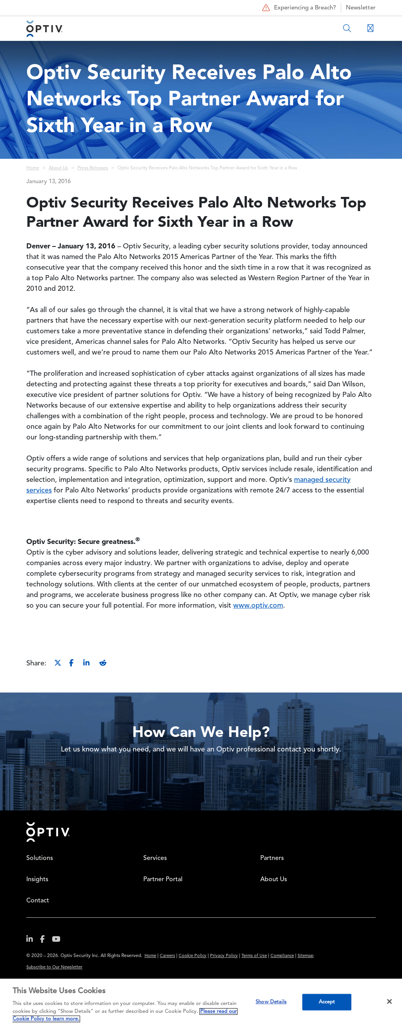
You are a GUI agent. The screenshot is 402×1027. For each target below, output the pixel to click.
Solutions (39, 858)
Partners (272, 858)
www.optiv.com (258, 605)
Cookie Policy (192, 956)
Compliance (282, 956)
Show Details (271, 1002)
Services (155, 858)
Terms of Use (254, 956)
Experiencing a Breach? (298, 8)
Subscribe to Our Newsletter (54, 967)
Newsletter (361, 8)
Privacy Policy (224, 956)
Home (32, 168)
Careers (167, 956)
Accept (327, 1002)
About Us (58, 168)
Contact (37, 901)
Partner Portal (163, 879)
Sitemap (306, 956)
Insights (37, 879)
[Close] (389, 1001)
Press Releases (92, 168)
